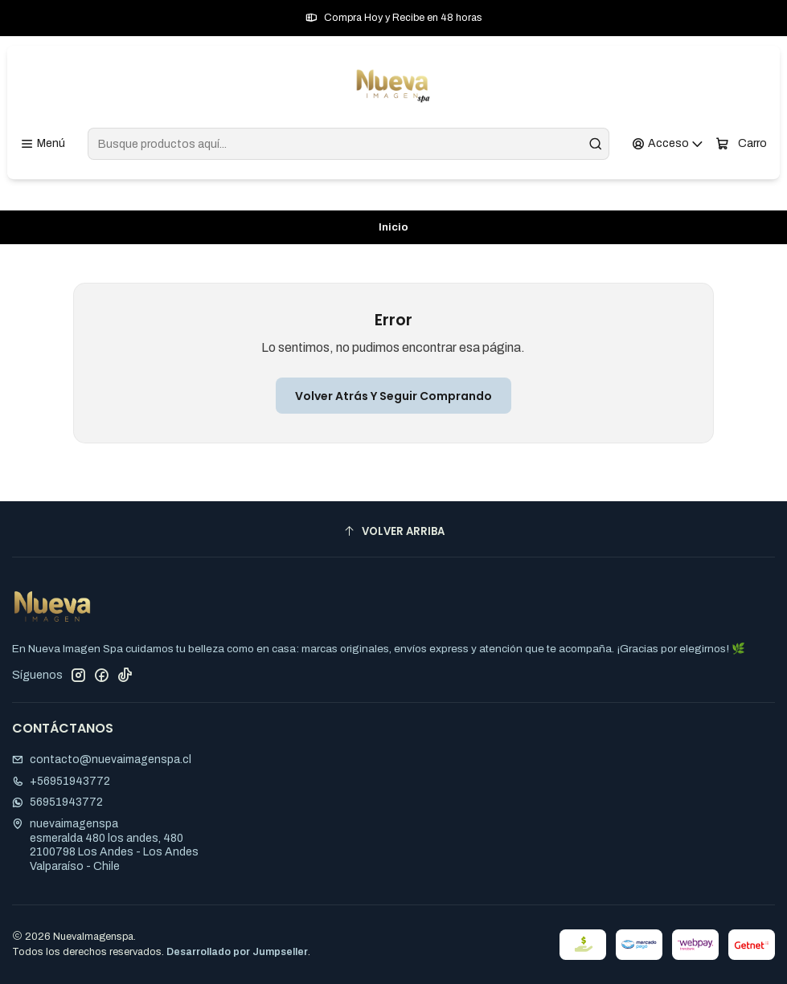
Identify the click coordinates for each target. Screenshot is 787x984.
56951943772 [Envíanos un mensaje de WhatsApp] (57, 802)
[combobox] (348, 144)
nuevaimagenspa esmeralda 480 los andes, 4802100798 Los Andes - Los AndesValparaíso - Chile (105, 845)
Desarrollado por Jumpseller (237, 951)
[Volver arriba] (393, 531)
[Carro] (741, 144)
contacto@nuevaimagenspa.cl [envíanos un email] (101, 759)
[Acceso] (668, 144)
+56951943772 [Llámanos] (61, 781)
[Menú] (42, 144)
